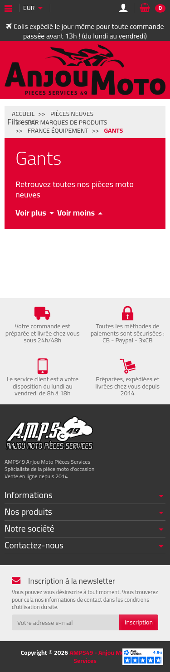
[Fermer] (32, 122)
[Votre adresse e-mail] (65, 622)
